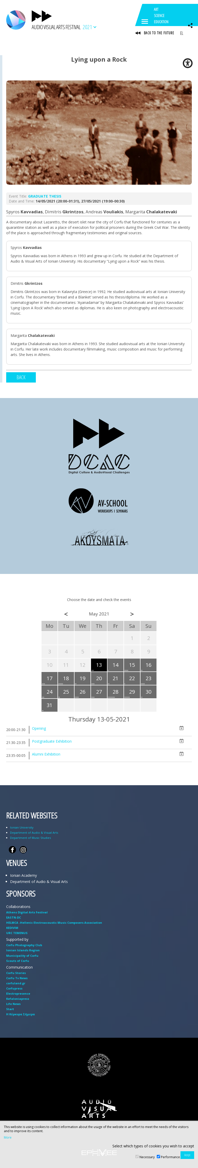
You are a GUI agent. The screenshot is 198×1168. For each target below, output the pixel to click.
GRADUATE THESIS (44, 196)
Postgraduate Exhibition (52, 741)
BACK (21, 377)
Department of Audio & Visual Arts (34, 832)
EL (181, 33)
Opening (39, 728)
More (8, 1137)
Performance (170, 1157)
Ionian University (22, 827)
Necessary (147, 1157)
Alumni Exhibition (46, 754)
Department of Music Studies (30, 838)
